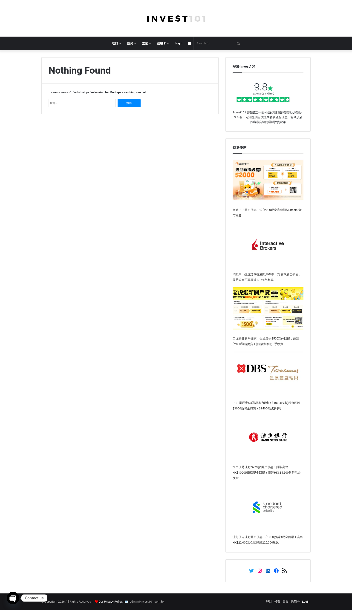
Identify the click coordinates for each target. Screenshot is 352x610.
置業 (145, 43)
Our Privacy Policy (110, 601)
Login (178, 43)
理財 (115, 43)
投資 (130, 43)
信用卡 (161, 43)
